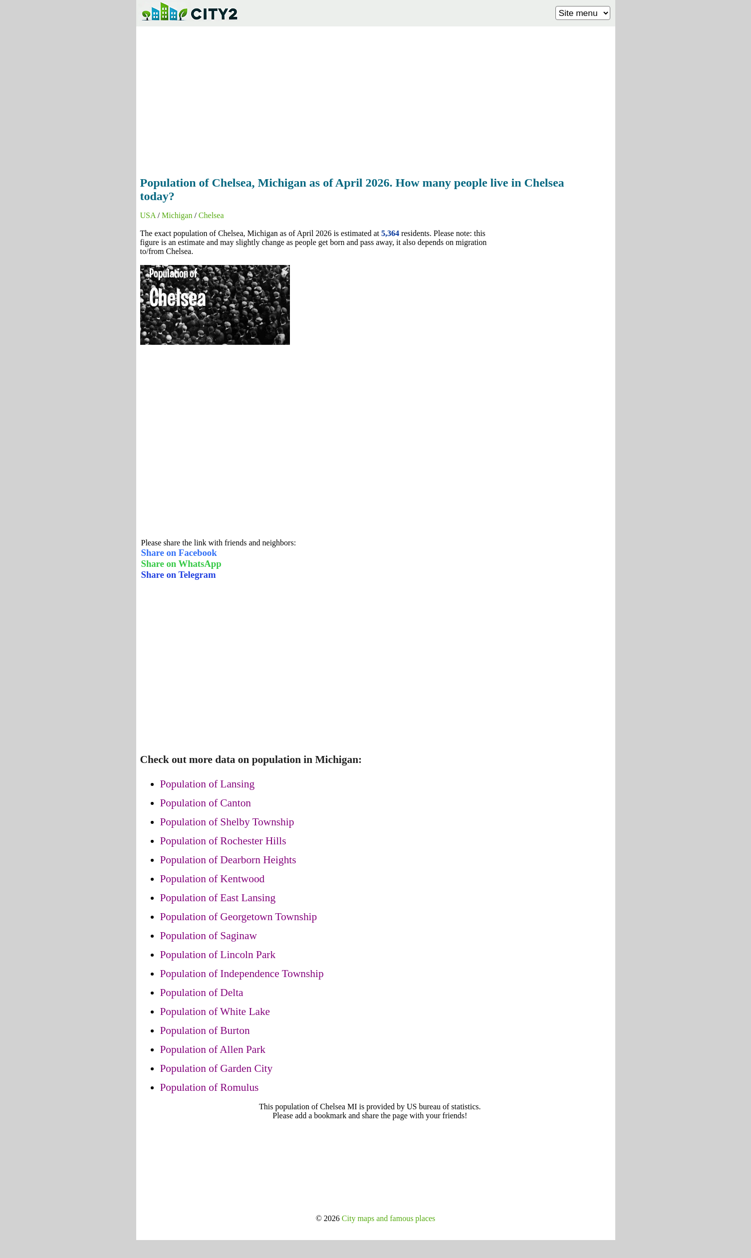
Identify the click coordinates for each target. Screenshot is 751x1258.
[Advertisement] (375, 98)
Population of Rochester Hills (223, 841)
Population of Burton (205, 1030)
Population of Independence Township (242, 974)
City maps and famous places (389, 1218)
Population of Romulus (209, 1087)
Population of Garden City (216, 1068)
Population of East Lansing (218, 898)
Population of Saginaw (208, 936)
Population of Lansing (207, 784)
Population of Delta (202, 993)
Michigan (177, 215)
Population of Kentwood (212, 879)
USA (148, 215)
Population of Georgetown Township (238, 917)
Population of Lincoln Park (218, 955)
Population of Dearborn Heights (228, 860)
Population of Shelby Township (227, 822)
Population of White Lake (215, 1011)
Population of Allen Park (213, 1049)
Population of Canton (205, 803)
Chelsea (211, 215)
